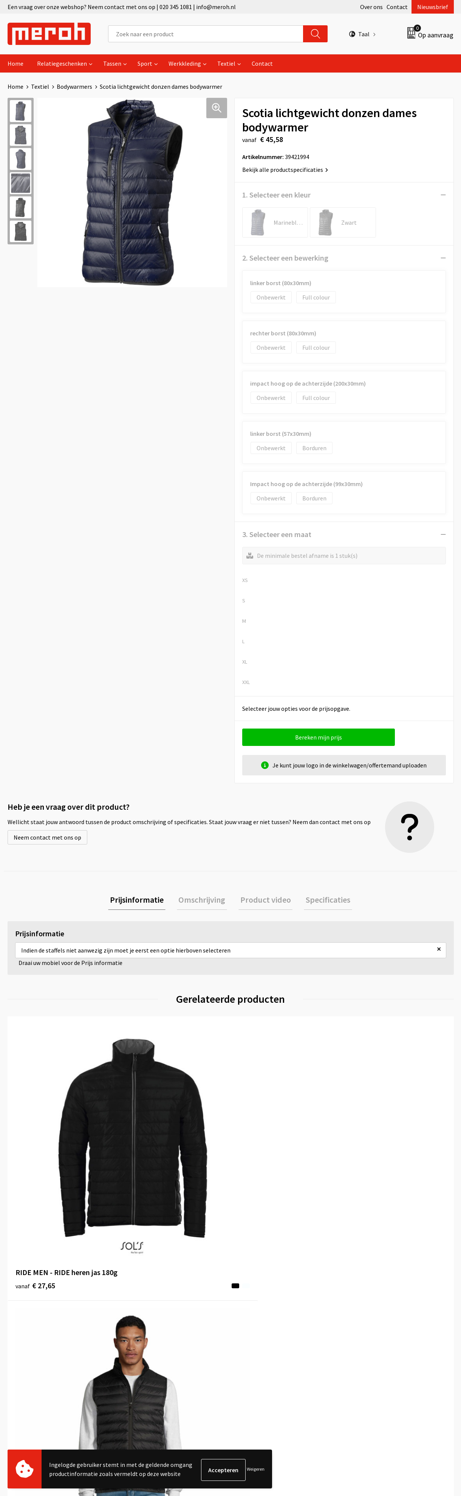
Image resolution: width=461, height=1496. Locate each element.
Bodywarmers (74, 86)
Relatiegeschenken (62, 63)
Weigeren (256, 1470)
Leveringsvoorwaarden (379, 1293)
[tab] (142, 900)
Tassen (112, 63)
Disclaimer (364, 1327)
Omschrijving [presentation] (203, 900)
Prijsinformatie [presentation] (142, 900)
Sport (145, 63)
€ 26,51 (147, 1159)
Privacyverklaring (372, 1316)
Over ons (371, 7)
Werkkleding (185, 63)
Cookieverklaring (372, 1304)
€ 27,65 (35, 1159)
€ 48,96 (370, 1170)
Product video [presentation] (263, 900)
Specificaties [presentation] (322, 900)
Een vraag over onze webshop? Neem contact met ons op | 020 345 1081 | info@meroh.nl (122, 7)
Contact (397, 7)
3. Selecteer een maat (276, 534)
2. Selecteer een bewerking (285, 257)
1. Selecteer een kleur (276, 194)
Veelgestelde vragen (155, 1304)
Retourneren (256, 1293)
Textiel (226, 63)
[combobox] (205, 33)
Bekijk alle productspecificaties (285, 169)
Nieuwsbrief (432, 7)
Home (15, 63)
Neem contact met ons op (47, 837)
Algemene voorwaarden (380, 1281)
